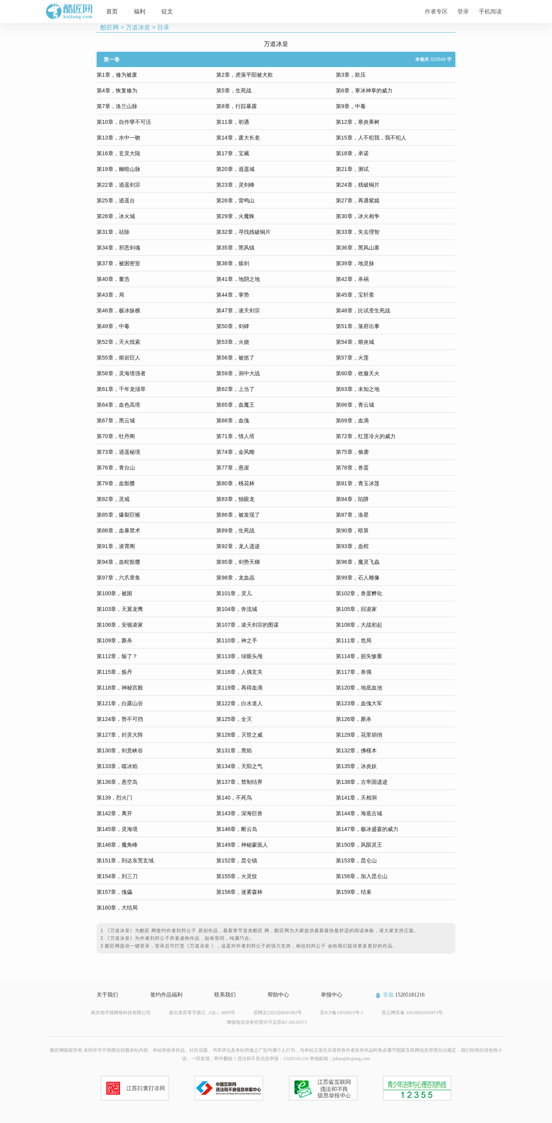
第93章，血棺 (352, 546)
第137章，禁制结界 (239, 782)
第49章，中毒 (113, 326)
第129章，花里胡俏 (359, 735)
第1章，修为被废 (117, 75)
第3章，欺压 (351, 75)
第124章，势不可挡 (120, 719)
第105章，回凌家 (356, 609)
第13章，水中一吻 (118, 138)
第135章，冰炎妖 (356, 766)
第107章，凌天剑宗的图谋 (247, 625)
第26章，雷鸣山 (235, 200)
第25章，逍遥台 (116, 200)
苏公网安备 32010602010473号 (412, 1012)
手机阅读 (490, 11)
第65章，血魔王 (235, 405)
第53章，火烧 (232, 342)
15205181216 (400, 995)
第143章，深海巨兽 (239, 813)
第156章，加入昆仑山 (362, 876)
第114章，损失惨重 (359, 656)
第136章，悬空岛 (117, 782)
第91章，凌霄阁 (116, 546)
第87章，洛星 (352, 515)
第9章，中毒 (351, 106)
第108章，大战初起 (359, 625)
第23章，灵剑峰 (235, 185)
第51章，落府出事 (358, 326)
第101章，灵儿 (234, 593)
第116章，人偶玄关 (239, 672)
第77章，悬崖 (232, 468)
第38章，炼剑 (232, 263)
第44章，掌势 (232, 295)
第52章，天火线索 (118, 342)
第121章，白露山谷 (120, 703)
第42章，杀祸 (352, 279)
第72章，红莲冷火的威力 (366, 436)
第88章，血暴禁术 (118, 530)
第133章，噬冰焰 (117, 766)
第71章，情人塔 (235, 436)
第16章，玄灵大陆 (118, 153)
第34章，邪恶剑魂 (118, 248)
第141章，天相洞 (356, 798)
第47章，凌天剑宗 (238, 310)
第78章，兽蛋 (352, 468)
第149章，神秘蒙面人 (242, 845)
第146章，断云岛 (236, 829)
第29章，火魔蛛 (235, 216)
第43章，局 (110, 295)
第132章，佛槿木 (356, 750)
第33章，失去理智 (358, 232)
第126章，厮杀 (353, 719)
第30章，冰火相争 (358, 216)
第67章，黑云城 (116, 420)
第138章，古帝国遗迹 (362, 782)
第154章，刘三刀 (117, 876)
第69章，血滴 (352, 420)
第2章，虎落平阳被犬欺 (244, 75)
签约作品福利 (166, 995)
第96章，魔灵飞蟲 (358, 562)
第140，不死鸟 (234, 798)
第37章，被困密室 (118, 263)
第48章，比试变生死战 (363, 310)
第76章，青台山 (116, 468)
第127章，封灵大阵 (120, 735)
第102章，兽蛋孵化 (359, 593)
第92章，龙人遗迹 (238, 546)
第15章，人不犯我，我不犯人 (371, 138)
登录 (463, 11)
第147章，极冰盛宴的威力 (367, 829)
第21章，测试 (352, 169)
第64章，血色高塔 (118, 405)
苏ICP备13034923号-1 (341, 1012)
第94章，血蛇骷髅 (118, 562)
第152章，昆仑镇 (236, 860)
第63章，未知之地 (358, 389)
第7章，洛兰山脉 (117, 106)
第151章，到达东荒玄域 (125, 860)
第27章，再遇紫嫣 (358, 200)
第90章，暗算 (352, 530)
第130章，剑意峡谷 (120, 750)
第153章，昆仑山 (356, 860)
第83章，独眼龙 (235, 499)
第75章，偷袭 (352, 452)
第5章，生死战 (233, 90)
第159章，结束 (353, 892)
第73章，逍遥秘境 (118, 452)
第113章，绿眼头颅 (239, 656)
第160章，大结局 (117, 908)
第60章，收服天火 (358, 373)
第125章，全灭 (234, 719)
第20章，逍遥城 (235, 169)
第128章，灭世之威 (239, 735)
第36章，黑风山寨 (358, 248)
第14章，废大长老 (238, 138)
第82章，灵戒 (113, 499)
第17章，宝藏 (232, 153)
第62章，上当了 (235, 389)
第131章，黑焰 (234, 750)
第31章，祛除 (113, 232)
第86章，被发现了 (238, 515)
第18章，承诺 (352, 153)
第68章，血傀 (232, 420)
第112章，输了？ (117, 656)
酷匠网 (109, 27)
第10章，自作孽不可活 (124, 122)
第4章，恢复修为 (117, 90)
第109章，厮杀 (114, 640)
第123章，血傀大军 (359, 703)
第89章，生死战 (235, 530)
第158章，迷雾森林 (239, 892)
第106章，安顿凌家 (120, 625)
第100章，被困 (114, 593)
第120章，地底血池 (359, 688)
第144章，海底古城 (359, 813)
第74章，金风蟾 (235, 452)
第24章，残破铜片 (358, 185)
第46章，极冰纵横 (118, 310)
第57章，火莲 (352, 358)
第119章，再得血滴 (239, 688)
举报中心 (331, 995)
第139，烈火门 (114, 798)
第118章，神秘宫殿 (120, 688)
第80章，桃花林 (235, 483)
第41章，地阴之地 (238, 279)
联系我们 (225, 995)
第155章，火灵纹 (236, 876)
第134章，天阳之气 (239, 766)
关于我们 (107, 995)
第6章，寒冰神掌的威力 (364, 90)
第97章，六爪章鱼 (118, 578)
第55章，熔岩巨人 (118, 358)
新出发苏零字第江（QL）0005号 (202, 1012)
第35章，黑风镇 (235, 248)
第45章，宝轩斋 (355, 295)
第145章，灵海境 (117, 829)
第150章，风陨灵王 (359, 845)
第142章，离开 (114, 813)
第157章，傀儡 (114, 892)
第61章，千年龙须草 (121, 389)
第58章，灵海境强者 (121, 373)
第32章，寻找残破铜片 (243, 232)
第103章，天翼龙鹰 (120, 609)
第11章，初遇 (232, 122)
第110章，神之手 (236, 640)
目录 (163, 27)
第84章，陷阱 (352, 499)
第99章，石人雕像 (358, 578)
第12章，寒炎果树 (358, 122)
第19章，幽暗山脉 (118, 169)
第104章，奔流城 (236, 609)
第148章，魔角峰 (117, 845)
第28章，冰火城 (116, 216)
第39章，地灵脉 (355, 263)
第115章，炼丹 (114, 672)
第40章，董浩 (113, 279)
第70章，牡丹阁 (116, 436)
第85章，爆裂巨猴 (118, 515)
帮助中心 (278, 995)
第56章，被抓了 (235, 358)
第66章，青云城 (355, 405)
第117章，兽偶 (353, 672)
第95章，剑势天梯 (238, 562)
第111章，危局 (353, 640)
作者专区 (436, 11)
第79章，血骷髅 (116, 483)
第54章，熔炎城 (355, 342)
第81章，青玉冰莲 (358, 483)
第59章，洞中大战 (238, 373)
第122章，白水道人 (239, 703)
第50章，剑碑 (232, 326)
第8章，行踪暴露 (236, 106)
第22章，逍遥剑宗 (118, 185)
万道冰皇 (138, 27)
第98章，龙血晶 (235, 578)
